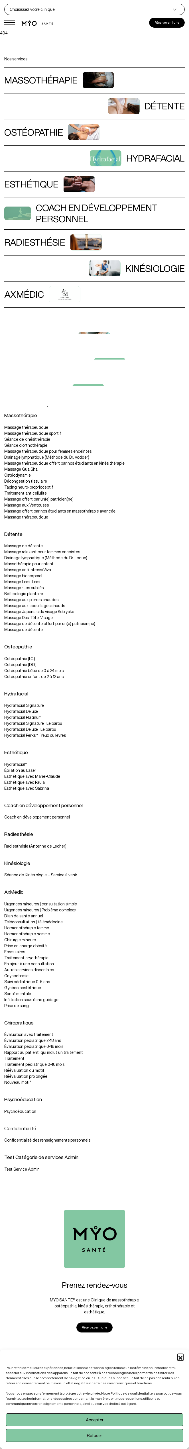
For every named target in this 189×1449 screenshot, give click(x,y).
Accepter (94, 1420)
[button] (180, 1357)
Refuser (94, 1435)
